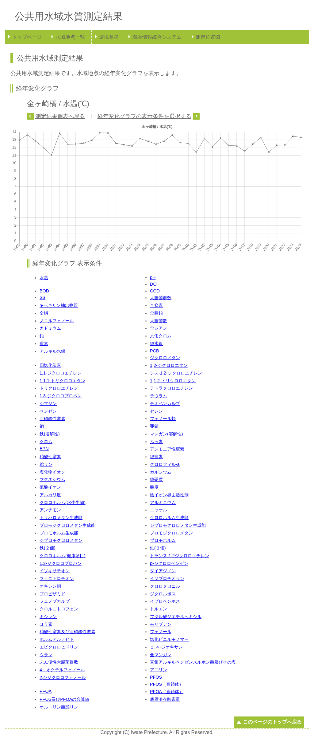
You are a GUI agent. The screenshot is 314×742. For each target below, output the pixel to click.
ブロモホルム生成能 (59, 532)
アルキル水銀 (52, 351)
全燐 (44, 313)
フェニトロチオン (57, 578)
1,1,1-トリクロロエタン (62, 380)
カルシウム (160, 472)
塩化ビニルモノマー (169, 639)
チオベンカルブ (165, 403)
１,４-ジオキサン (166, 647)
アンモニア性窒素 (167, 448)
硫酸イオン (50, 487)
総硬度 (156, 479)
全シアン (158, 328)
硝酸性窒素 (50, 456)
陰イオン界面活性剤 (169, 494)
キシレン (48, 616)
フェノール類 (163, 418)
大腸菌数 (158, 320)
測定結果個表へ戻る (60, 116)
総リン (46, 464)
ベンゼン (48, 411)
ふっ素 (156, 441)
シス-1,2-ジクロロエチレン (176, 373)
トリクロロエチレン (59, 388)
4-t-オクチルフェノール (62, 669)
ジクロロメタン (165, 357)
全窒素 (156, 305)
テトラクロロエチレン (171, 388)
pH (152, 277)
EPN (44, 448)
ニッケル (158, 509)
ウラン (46, 654)
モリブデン (160, 624)
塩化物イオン (52, 472)
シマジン (48, 403)
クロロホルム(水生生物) (63, 502)
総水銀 (156, 343)
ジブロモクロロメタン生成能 (178, 525)
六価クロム (160, 335)
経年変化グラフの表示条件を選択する (144, 116)
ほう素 (46, 624)
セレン (156, 411)
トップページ (27, 37)
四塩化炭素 (50, 365)
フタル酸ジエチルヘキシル (175, 616)
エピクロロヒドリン (59, 647)
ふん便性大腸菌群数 (59, 662)
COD (155, 290)
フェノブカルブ (55, 601)
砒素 (44, 343)
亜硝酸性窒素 (52, 418)
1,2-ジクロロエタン (169, 365)
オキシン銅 (50, 586)
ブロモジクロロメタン (171, 532)
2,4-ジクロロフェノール (63, 677)
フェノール (160, 631)
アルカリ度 (50, 494)
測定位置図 (208, 37)
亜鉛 (154, 426)
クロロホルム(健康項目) (63, 555)
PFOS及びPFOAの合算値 (64, 699)
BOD (44, 290)
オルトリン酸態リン (59, 706)
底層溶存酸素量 (165, 699)
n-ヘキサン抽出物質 (59, 305)
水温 (44, 277)
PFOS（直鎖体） (166, 684)
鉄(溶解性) (50, 433)
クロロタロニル (165, 586)
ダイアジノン (163, 570)
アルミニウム (163, 502)
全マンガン (160, 654)
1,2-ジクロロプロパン (61, 563)
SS (42, 297)
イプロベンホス (165, 601)
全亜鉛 (156, 313)
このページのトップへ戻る (272, 721)
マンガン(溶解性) (166, 433)
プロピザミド (52, 593)
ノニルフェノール (57, 320)
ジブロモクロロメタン (61, 540)
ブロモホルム (163, 540)
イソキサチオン (55, 570)
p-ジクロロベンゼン (169, 563)
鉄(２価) (48, 548)
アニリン (158, 669)
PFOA (46, 691)
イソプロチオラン (167, 578)
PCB (154, 350)
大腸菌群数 (160, 297)
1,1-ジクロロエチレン (61, 373)
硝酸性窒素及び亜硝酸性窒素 (67, 631)
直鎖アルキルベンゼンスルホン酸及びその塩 (193, 662)
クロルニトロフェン (59, 608)
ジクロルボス (163, 593)
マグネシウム (52, 479)
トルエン (158, 608)
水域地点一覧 (70, 37)
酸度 (154, 487)
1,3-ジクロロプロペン (61, 395)
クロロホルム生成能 (169, 517)
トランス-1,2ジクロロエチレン (179, 555)
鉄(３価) (158, 548)
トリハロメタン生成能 (61, 517)
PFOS (156, 677)
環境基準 (109, 37)
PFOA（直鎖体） (166, 691)
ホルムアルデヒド (57, 639)
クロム (46, 441)
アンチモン (50, 509)
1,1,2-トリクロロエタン (173, 380)
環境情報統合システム (157, 37)
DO (153, 284)
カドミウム (50, 328)
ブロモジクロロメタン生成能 (67, 525)
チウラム (158, 395)
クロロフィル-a (165, 464)
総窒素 (156, 456)
